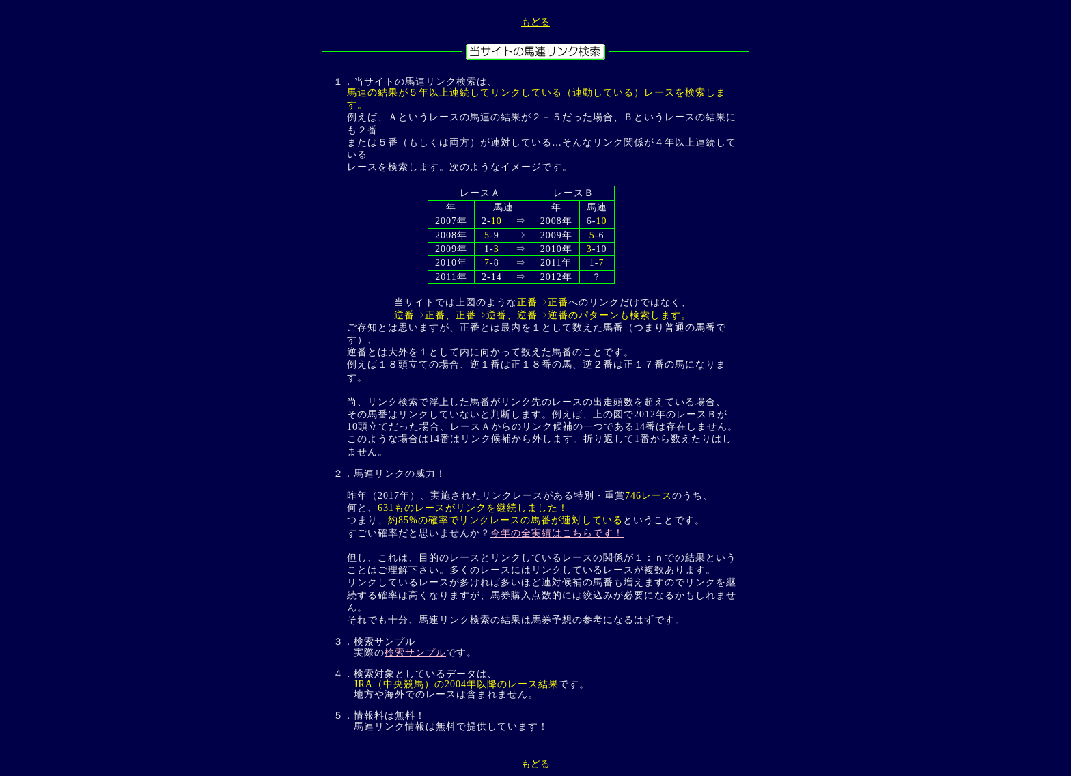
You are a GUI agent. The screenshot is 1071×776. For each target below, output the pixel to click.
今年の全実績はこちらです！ (557, 533)
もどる (535, 22)
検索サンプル (415, 653)
